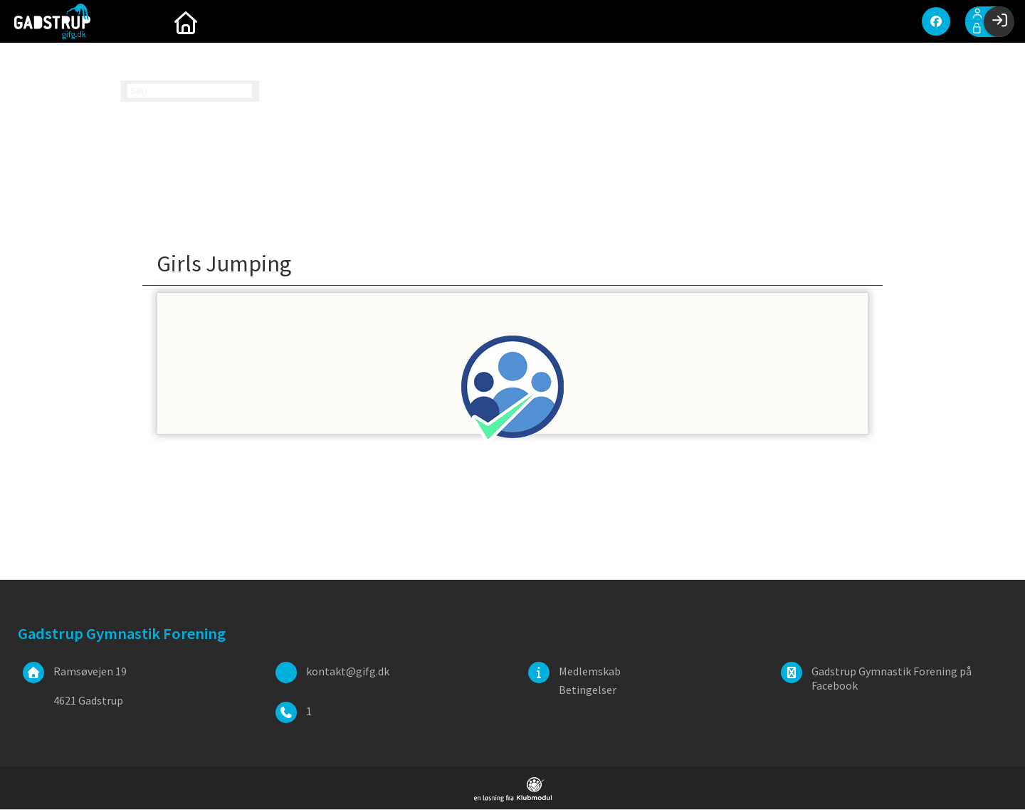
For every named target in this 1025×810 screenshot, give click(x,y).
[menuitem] (142, 21)
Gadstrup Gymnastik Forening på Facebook (891, 679)
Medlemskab (590, 672)
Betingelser (587, 690)
